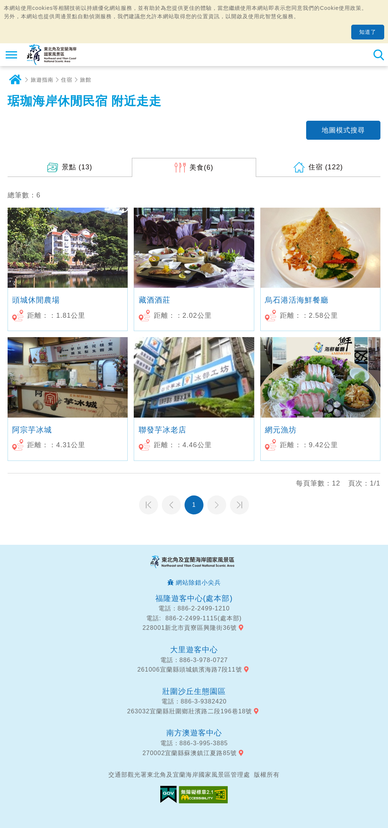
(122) (325, 167)
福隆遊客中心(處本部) (194, 598)
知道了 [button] (367, 32)
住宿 (66, 80)
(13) (77, 167)
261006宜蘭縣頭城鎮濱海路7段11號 (189, 669)
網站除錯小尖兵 (198, 582)
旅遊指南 (42, 80)
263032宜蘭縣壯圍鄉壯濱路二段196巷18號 (189, 711)
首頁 (15, 79)
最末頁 (239, 504)
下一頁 (216, 504)
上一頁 (171, 504)
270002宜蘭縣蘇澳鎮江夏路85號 (189, 753)
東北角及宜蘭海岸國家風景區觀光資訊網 (52, 54)
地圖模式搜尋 (343, 130)
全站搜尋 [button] (378, 54)
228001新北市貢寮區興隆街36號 (189, 628)
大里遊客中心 (194, 649)
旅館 (85, 80)
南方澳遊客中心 (194, 733)
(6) (201, 167)
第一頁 (148, 504)
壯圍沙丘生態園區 (194, 691)
